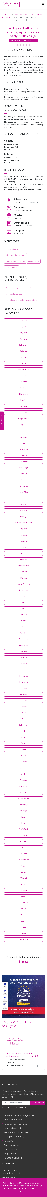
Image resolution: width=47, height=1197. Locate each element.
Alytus (23, 327)
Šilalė (23, 749)
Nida (23, 602)
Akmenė (23, 321)
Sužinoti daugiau (28, 1188)
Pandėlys (23, 633)
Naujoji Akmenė (23, 584)
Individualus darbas (14, 294)
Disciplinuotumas (32, 288)
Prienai (23, 670)
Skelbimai (18, 15)
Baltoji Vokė (23, 345)
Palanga (23, 627)
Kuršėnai (23, 535)
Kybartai (23, 541)
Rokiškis (23, 700)
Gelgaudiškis (23, 419)
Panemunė (23, 639)
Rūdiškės (23, 707)
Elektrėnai (23, 394)
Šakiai (23, 713)
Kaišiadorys (23, 468)
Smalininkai (23, 786)
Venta (23, 884)
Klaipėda (23, 510)
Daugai (23, 363)
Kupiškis (23, 529)
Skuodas (23, 780)
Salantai (23, 719)
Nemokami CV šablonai (16, 1132)
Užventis (23, 854)
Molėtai (23, 578)
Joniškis (23, 455)
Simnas (23, 762)
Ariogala (23, 339)
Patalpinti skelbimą (14, 1136)
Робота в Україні (13, 1158)
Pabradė (23, 615)
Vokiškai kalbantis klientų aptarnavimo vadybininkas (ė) (22, 1054)
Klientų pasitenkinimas (15, 255)
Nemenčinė (23, 590)
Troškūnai (23, 829)
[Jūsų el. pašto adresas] (16, 1103)
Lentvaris (23, 553)
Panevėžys (23, 645)
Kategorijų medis (13, 1128)
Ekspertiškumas (12, 249)
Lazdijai (24, 547)
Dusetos (23, 382)
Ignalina (23, 431)
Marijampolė (23, 566)
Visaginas (23, 921)
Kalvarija (23, 474)
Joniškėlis (24, 449)
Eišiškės (23, 388)
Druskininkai (23, 370)
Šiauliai (23, 743)
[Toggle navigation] (42, 4)
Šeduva (23, 737)
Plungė (23, 657)
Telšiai (23, 817)
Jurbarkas (23, 461)
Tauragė (23, 811)
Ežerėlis (23, 400)
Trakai (23, 823)
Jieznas (23, 437)
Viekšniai (23, 890)
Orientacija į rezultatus (15, 261)
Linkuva (23, 560)
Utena (23, 848)
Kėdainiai (23, 498)
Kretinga (23, 517)
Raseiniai (23, 688)
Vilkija (23, 909)
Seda (24, 731)
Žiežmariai (23, 939)
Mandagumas (11, 268)
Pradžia (7, 15)
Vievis (23, 896)
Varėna (23, 866)
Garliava (23, 412)
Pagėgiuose (30, 15)
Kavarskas (23, 486)
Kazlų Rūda (23, 492)
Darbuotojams (11, 1145)
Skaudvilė (23, 774)
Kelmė (23, 504)
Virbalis (23, 915)
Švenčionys (23, 805)
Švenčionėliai (23, 799)
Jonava (24, 443)
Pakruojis (23, 621)
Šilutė (23, 756)
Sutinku (23, 1192)
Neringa (23, 596)
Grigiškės (23, 425)
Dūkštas (23, 376)
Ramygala (23, 682)
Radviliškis (23, 676)
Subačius (23, 792)
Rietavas (23, 694)
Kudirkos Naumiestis (23, 523)
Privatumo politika (13, 1119)
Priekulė (23, 664)
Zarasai (23, 933)
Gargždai (23, 406)
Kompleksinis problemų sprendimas (21, 300)
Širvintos (23, 768)
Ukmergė (23, 841)
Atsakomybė (33, 261)
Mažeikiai (23, 572)
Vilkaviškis (23, 903)
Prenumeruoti (38, 1103)
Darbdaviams (11, 1149)
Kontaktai (9, 1141)
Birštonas (23, 351)
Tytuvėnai (23, 835)
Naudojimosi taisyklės (15, 1124)
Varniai (23, 872)
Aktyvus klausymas (14, 288)
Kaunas (23, 480)
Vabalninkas (23, 860)
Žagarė (23, 927)
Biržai (23, 357)
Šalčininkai (23, 725)
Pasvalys (23, 651)
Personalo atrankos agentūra (19, 1115)
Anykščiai (23, 333)
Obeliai (24, 609)
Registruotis (10, 1153)
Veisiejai (23, 878)
